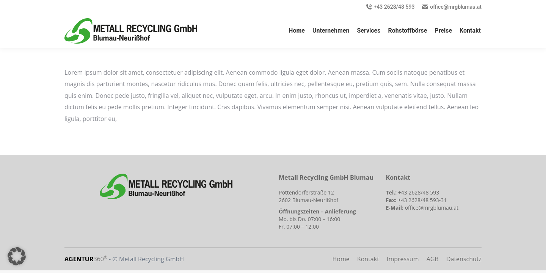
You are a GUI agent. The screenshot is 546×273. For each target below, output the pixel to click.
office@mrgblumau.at (456, 7)
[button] (16, 256)
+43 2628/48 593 (394, 7)
